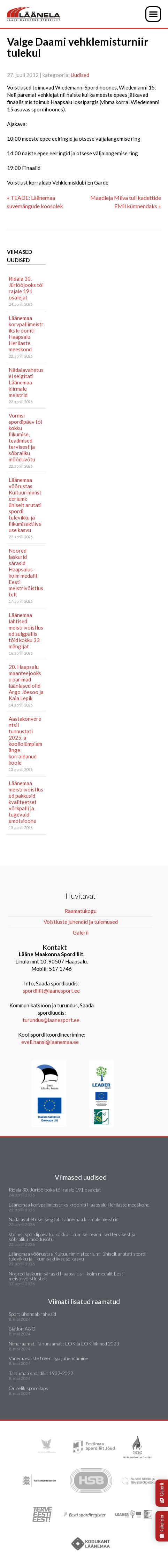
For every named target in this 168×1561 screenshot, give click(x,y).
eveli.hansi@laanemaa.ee (50, 1042)
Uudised (80, 75)
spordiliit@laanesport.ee (51, 991)
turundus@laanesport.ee (52, 1020)
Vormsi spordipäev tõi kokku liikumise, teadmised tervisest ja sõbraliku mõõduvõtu (25, 437)
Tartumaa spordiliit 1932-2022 (41, 1373)
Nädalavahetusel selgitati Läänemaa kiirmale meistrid (26, 382)
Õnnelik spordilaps (28, 1388)
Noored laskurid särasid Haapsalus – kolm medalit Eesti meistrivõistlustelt (26, 572)
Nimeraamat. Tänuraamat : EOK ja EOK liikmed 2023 (64, 1344)
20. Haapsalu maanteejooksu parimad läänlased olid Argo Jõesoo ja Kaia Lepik (26, 682)
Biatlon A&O (22, 1329)
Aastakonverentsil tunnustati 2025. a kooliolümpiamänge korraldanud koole (25, 741)
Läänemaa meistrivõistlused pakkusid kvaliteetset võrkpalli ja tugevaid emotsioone (26, 802)
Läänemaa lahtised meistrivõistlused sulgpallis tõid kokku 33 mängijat (26, 630)
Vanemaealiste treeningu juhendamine (48, 1358)
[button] (153, 14)
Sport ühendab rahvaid (32, 1314)
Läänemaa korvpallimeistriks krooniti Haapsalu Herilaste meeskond (26, 333)
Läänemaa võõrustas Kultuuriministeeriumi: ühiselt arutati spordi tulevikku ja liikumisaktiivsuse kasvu (25, 505)
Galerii (162, 1493)
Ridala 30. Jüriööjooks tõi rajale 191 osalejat (26, 288)
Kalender (162, 1526)
